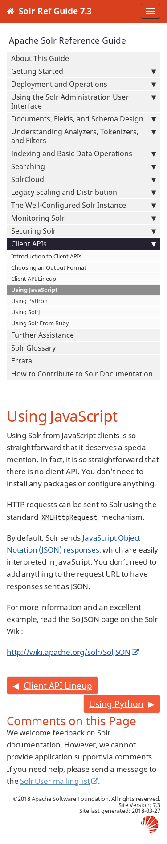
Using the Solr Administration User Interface (83, 101)
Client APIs (83, 244)
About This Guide (40, 58)
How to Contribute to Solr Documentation (82, 374)
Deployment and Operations (83, 84)
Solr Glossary (33, 348)
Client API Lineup (33, 279)
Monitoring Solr (83, 218)
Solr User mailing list (55, 781)
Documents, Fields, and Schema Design (83, 119)
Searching (83, 166)
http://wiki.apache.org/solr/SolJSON (68, 652)
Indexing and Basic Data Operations (83, 153)
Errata (21, 361)
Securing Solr (83, 231)
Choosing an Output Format (48, 267)
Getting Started (83, 71)
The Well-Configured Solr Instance (83, 205)
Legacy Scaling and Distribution (83, 192)
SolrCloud (83, 179)
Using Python (29, 301)
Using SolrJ (25, 312)
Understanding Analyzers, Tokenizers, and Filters (83, 136)
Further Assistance (42, 335)
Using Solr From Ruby (40, 323)
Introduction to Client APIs (46, 256)
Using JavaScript (34, 290)
